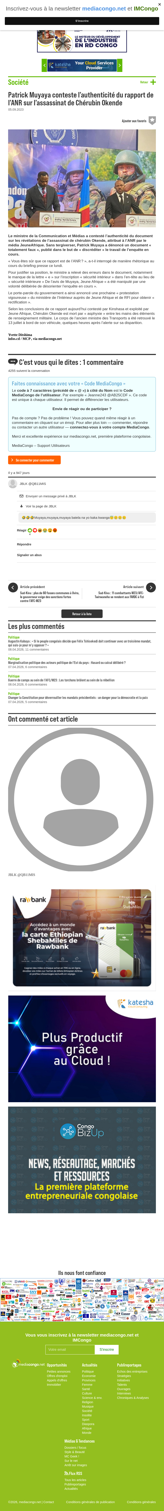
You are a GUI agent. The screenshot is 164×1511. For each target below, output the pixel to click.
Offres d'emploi (57, 1376)
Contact (48, 1502)
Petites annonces (58, 1371)
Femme (87, 1384)
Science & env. (92, 1398)
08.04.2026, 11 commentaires (28, 649)
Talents (122, 1384)
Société (87, 1411)
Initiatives (123, 1380)
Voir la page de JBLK (41, 506)
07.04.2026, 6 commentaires (27, 667)
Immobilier (54, 1384)
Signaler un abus (29, 555)
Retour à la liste (82, 614)
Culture (87, 1393)
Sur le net (71, 1460)
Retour (144, 82)
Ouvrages (123, 1389)
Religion (87, 1402)
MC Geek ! (71, 1456)
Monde (86, 1432)
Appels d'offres (57, 1380)
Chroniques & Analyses (133, 1398)
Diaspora (88, 1424)
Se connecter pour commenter (35, 460)
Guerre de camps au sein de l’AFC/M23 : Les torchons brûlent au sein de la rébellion (61, 680)
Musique (88, 1406)
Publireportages (75, 1484)
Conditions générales (141, 1502)
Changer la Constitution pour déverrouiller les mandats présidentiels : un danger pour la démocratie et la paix (78, 697)
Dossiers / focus (75, 1447)
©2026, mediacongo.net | (25, 1502)
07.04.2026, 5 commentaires (27, 702)
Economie (89, 1376)
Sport (85, 1419)
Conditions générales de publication (90, 1502)
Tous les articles (75, 1480)
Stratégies (124, 1376)
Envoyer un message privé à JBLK (51, 496)
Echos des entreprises (132, 1371)
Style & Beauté (74, 1452)
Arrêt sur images (75, 1465)
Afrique (87, 1428)
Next (119, 65)
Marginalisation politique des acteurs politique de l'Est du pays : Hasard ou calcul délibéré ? (67, 662)
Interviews (124, 1393)
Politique (14, 637)
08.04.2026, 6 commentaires (27, 684)
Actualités (71, 1488)
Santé (86, 1389)
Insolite (87, 1415)
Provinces (88, 1380)
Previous (44, 65)
